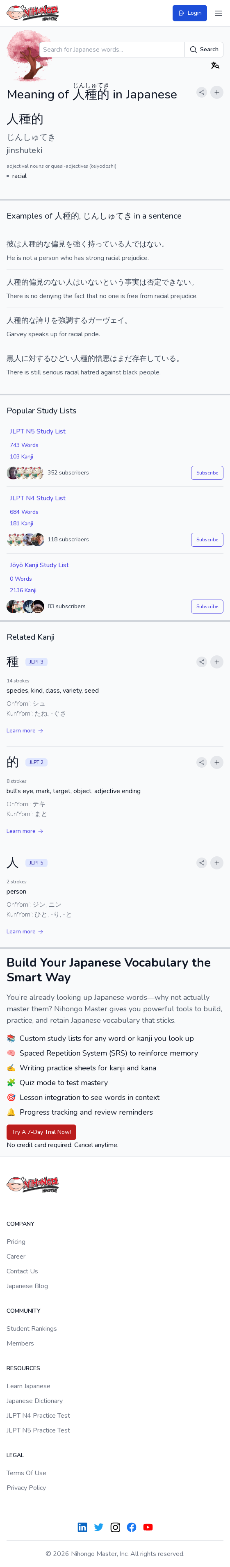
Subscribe (207, 473)
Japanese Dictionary (35, 1400)
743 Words (24, 445)
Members (20, 1343)
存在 (139, 358)
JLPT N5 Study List (38, 431)
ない (58, 282)
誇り (43, 320)
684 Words (24, 512)
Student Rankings (32, 1328)
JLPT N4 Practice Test (38, 1415)
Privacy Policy (26, 1487)
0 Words (21, 579)
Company (20, 1224)
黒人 (14, 358)
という (113, 282)
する (80, 320)
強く (80, 244)
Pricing (16, 1241)
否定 (154, 282)
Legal (15, 1455)
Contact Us (22, 1271)
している (161, 358)
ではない (147, 244)
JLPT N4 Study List (38, 498)
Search (204, 50)
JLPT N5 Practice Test (38, 1430)
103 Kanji (21, 457)
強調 (65, 320)
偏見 (58, 244)
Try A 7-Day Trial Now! (41, 1132)
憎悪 (102, 358)
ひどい (62, 358)
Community (24, 1311)
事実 (132, 282)
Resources (23, 1368)
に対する (36, 358)
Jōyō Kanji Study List (39, 565)
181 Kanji (21, 523)
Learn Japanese (28, 1386)
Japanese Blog (27, 1286)
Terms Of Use (26, 1473)
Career (16, 1256)
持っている (106, 244)
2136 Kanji (23, 590)
